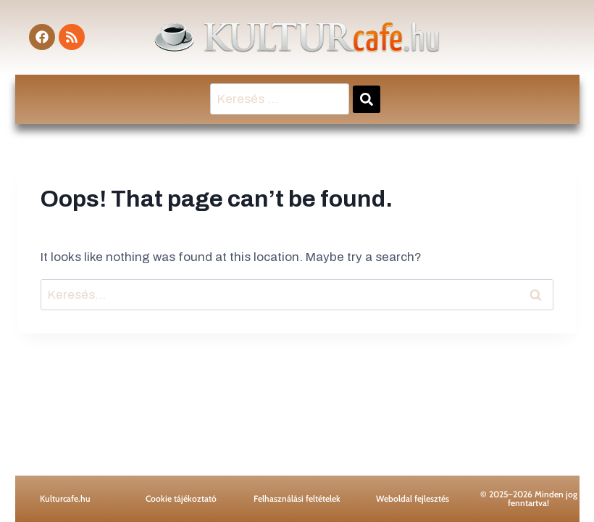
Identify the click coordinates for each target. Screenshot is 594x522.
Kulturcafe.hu (65, 498)
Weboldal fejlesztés (412, 498)
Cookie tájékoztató (181, 498)
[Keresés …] (279, 99)
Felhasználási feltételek (297, 498)
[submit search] (366, 99)
